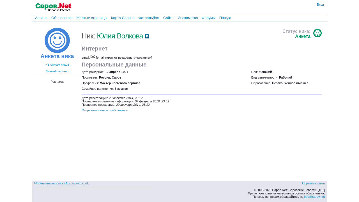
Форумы (208, 18)
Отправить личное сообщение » (105, 110)
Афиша (41, 18)
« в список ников (57, 64)
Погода (225, 18)
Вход (320, 4)
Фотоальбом (148, 18)
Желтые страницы (91, 18)
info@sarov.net (314, 196)
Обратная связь (313, 183)
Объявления (61, 18)
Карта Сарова (123, 18)
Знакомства (188, 18)
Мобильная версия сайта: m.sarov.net (61, 183)
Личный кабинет (57, 71)
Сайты (168, 18)
